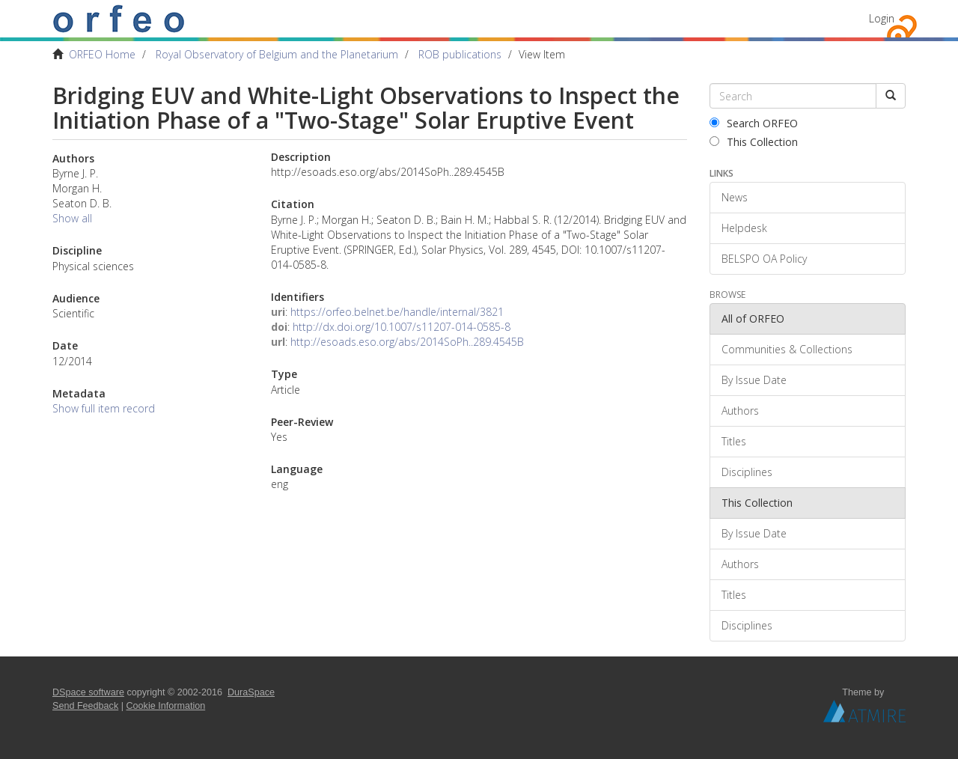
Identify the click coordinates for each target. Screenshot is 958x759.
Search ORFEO (754, 123)
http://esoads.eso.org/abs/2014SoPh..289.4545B (407, 342)
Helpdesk (744, 228)
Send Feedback (85, 706)
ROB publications (459, 54)
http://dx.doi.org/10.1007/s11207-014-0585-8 (401, 327)
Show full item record (103, 408)
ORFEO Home (102, 54)
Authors (740, 410)
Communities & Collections (786, 349)
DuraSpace (251, 692)
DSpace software (88, 692)
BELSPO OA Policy (764, 259)
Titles (733, 441)
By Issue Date (754, 380)
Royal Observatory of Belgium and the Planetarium (277, 54)
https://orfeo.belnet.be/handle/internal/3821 (397, 312)
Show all (72, 218)
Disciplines (746, 472)
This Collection (754, 142)
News (734, 197)
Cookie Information (166, 706)
